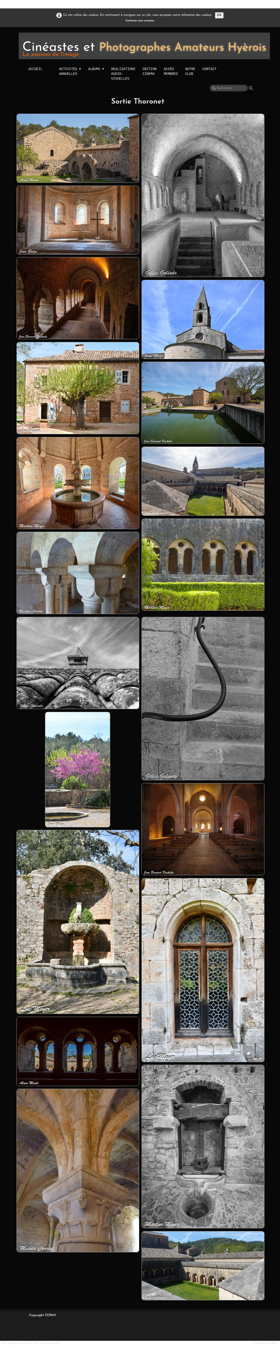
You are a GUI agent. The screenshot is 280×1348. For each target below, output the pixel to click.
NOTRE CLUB (190, 71)
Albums (96, 69)
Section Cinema (150, 71)
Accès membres (171, 71)
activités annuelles (70, 71)
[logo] (144, 46)
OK (219, 15)
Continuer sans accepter (140, 20)
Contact (210, 69)
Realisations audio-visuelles (123, 74)
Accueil (36, 69)
